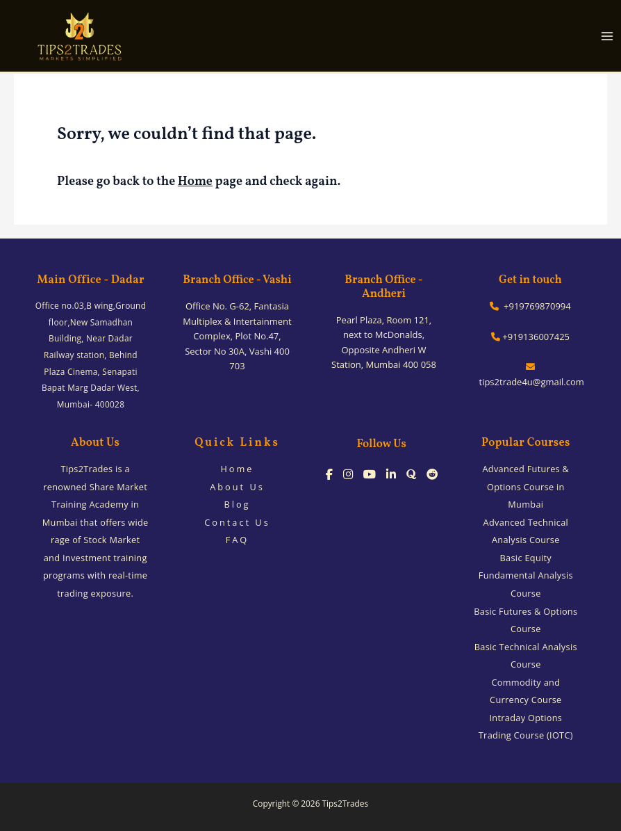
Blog (237, 504)
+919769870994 (530, 306)
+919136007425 (530, 336)
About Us (237, 487)
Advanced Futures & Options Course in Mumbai (525, 486)
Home (195, 182)
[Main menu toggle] (607, 36)
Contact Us (237, 522)
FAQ (237, 539)
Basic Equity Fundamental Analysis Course (526, 575)
